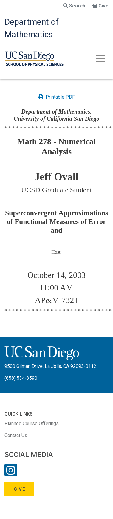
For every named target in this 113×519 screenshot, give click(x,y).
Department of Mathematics (31, 28)
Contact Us (15, 435)
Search (74, 6)
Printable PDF (56, 97)
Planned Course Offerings (31, 423)
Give (100, 6)
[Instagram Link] (10, 474)
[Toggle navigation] (100, 58)
